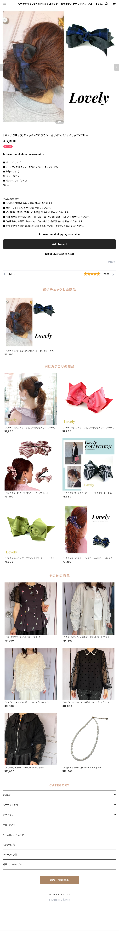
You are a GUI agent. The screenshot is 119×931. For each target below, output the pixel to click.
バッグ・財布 (9, 844)
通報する (112, 262)
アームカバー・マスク (13, 834)
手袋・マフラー (10, 825)
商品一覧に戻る (59, 880)
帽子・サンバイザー (12, 864)
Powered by (59, 900)
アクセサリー (9, 815)
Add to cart (59, 244)
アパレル (7, 795)
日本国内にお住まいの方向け (59, 253)
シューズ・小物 (10, 854)
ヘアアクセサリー (11, 805)
